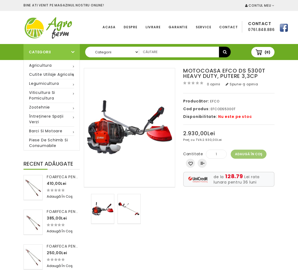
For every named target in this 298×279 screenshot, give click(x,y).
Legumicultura (44, 83)
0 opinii (213, 84)
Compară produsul (202, 163)
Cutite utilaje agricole (51, 74)
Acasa (109, 27)
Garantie (177, 27)
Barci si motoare (45, 131)
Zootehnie (39, 107)
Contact (228, 27)
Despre (131, 27)
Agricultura (40, 65)
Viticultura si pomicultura (42, 95)
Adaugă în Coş (248, 154)
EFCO (214, 101)
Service (203, 27)
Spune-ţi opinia (242, 84)
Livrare (153, 27)
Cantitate (193, 154)
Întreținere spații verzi (46, 119)
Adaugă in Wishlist (190, 163)
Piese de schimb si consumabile (48, 142)
